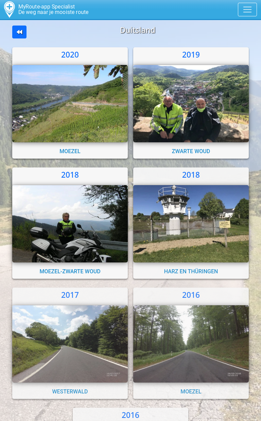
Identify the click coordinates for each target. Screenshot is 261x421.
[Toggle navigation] (247, 9)
